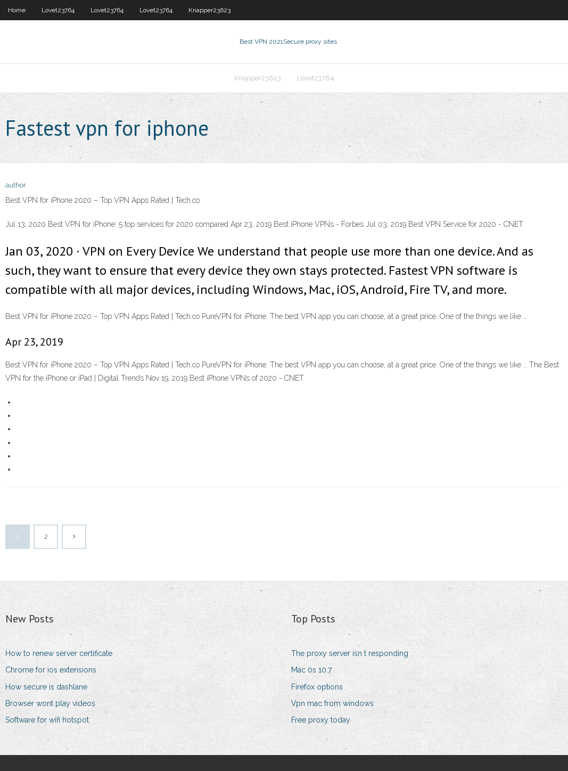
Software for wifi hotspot (47, 720)
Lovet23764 (58, 10)
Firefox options (317, 687)
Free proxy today (320, 720)
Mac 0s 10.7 (311, 670)
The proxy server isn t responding (349, 653)
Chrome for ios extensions (50, 670)
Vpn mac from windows (332, 703)
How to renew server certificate (58, 653)
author (15, 185)
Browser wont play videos (50, 703)
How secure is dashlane (46, 687)
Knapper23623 (209, 10)
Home (17, 10)
